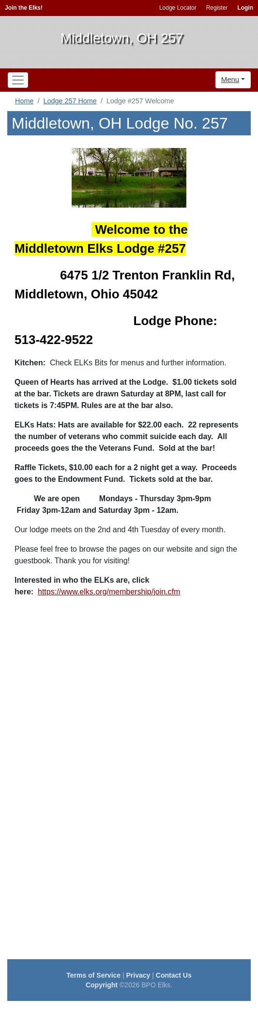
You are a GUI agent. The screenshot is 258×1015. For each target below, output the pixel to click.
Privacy (138, 975)
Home (24, 101)
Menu (230, 79)
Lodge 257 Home (69, 101)
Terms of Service (93, 975)
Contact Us (174, 975)
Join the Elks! (24, 7)
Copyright (102, 985)
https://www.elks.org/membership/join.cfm (109, 592)
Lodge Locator (178, 7)
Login (245, 7)
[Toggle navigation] (18, 80)
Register (217, 7)
